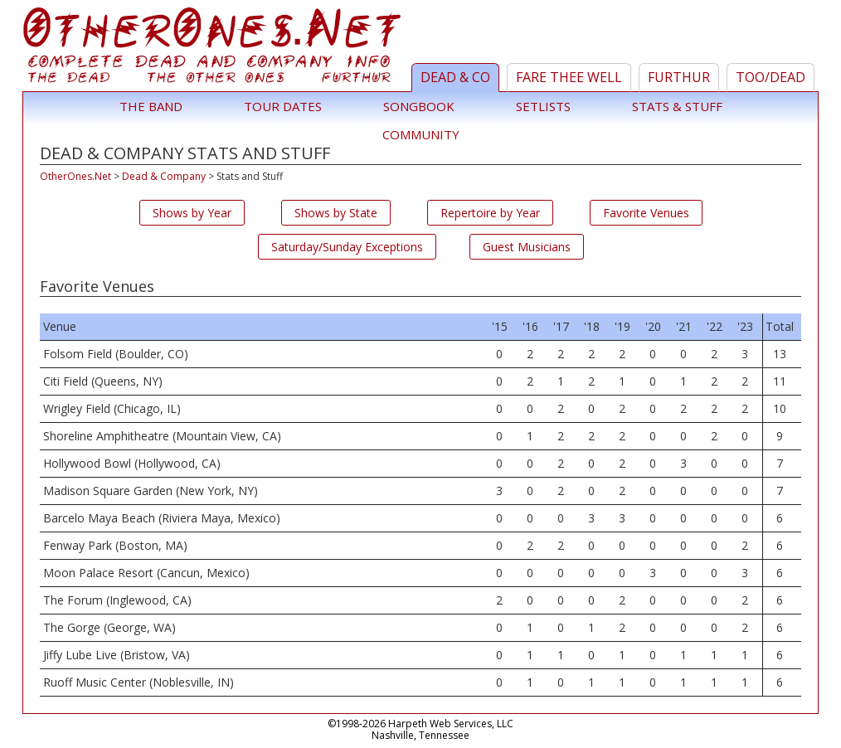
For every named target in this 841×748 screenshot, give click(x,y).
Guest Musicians (527, 247)
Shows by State (335, 213)
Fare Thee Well (569, 77)
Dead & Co (455, 77)
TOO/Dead (770, 77)
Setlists (543, 106)
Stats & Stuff (677, 106)
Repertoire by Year (490, 213)
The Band (150, 106)
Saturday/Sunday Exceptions (347, 247)
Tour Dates (283, 106)
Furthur (679, 77)
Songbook (419, 106)
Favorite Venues (646, 213)
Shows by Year (192, 213)
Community (420, 134)
